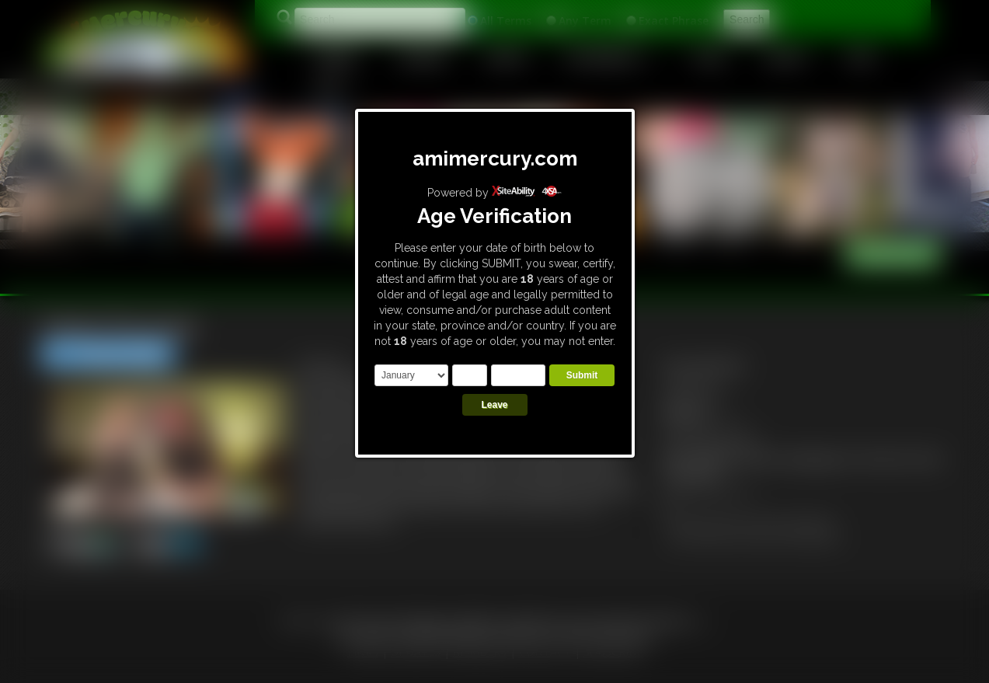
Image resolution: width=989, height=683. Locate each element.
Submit (582, 375)
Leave (494, 404)
